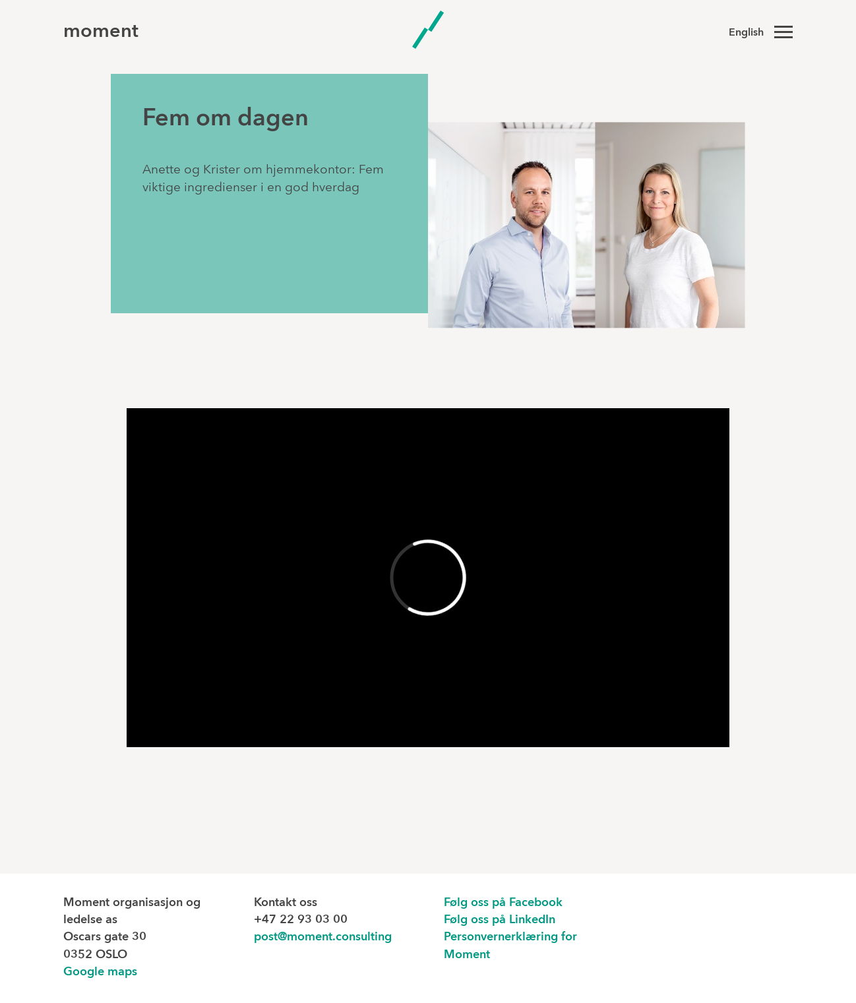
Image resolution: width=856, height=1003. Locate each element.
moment (100, 32)
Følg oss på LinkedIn (499, 920)
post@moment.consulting (323, 937)
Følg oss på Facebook (503, 903)
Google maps (100, 972)
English (746, 33)
